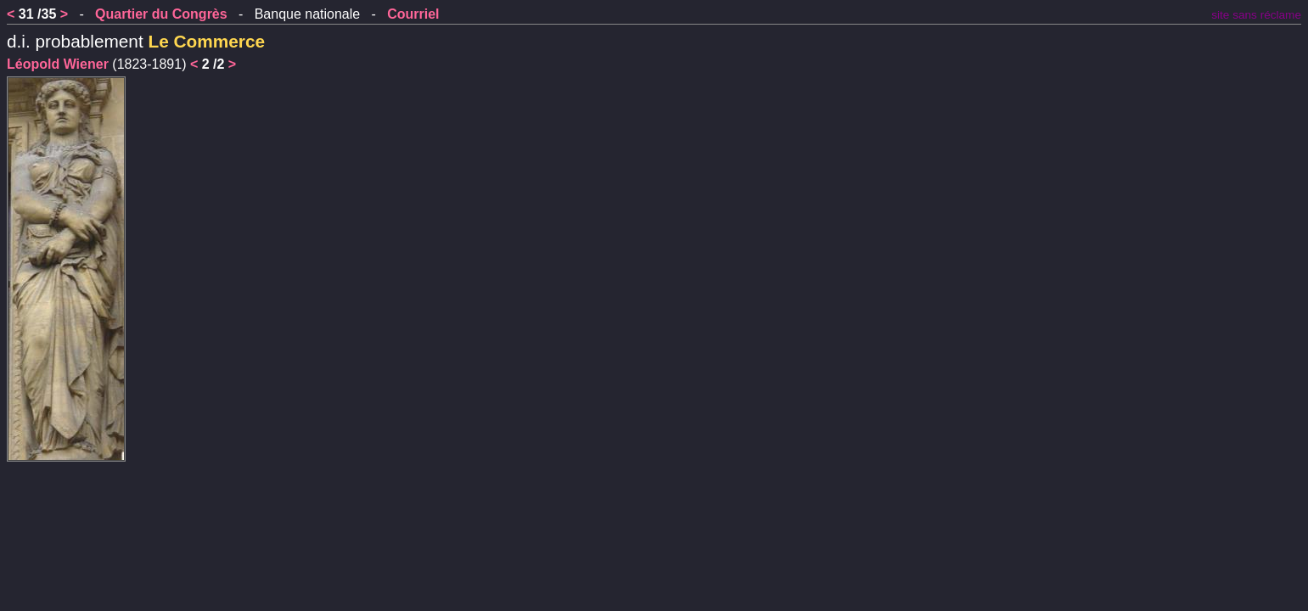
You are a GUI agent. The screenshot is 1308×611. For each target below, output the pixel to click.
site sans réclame (1256, 14)
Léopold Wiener (58, 64)
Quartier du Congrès (161, 14)
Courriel (413, 14)
